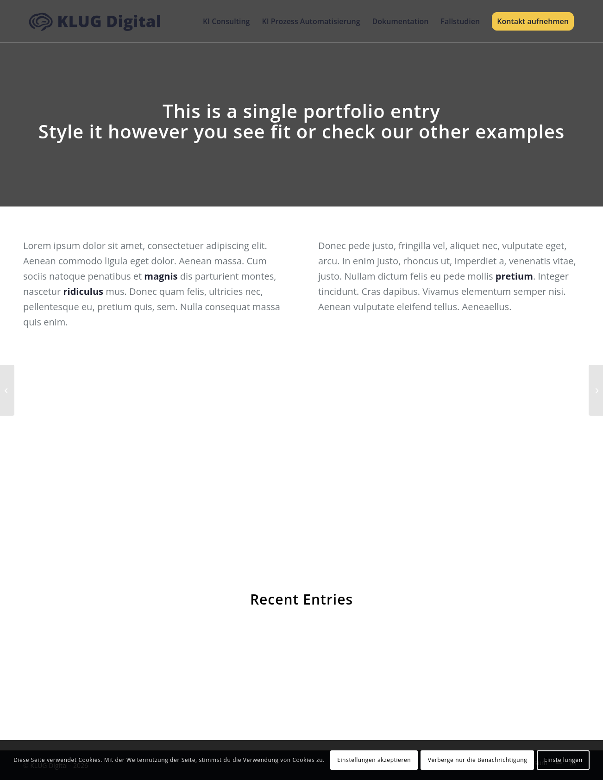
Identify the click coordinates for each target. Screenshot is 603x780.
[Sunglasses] (596, 390)
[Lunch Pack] (7, 390)
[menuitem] (226, 21)
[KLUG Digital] (95, 21)
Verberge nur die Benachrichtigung (478, 760)
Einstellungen (563, 760)
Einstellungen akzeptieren (374, 760)
